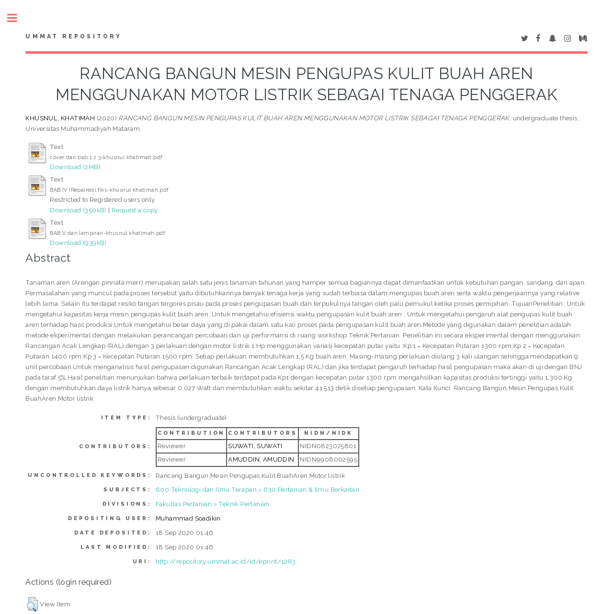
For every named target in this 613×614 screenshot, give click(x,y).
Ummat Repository (73, 36)
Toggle (17, 18)
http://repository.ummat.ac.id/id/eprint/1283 (226, 561)
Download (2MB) (75, 167)
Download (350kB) (78, 210)
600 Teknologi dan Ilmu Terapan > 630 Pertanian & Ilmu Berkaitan (257, 489)
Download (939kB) (78, 242)
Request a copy (135, 210)
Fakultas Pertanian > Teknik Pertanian (213, 504)
